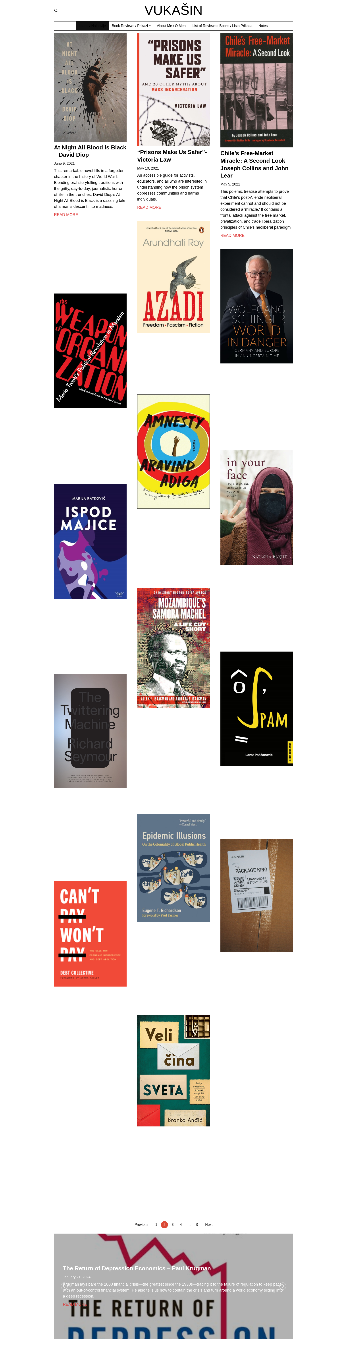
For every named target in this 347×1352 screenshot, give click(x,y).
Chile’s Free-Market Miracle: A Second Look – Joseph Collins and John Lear (255, 165)
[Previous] (64, 1286)
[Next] (282, 1286)
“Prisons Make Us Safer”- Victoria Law (172, 157)
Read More (66, 215)
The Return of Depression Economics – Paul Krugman (137, 1268)
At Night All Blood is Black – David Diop (90, 152)
